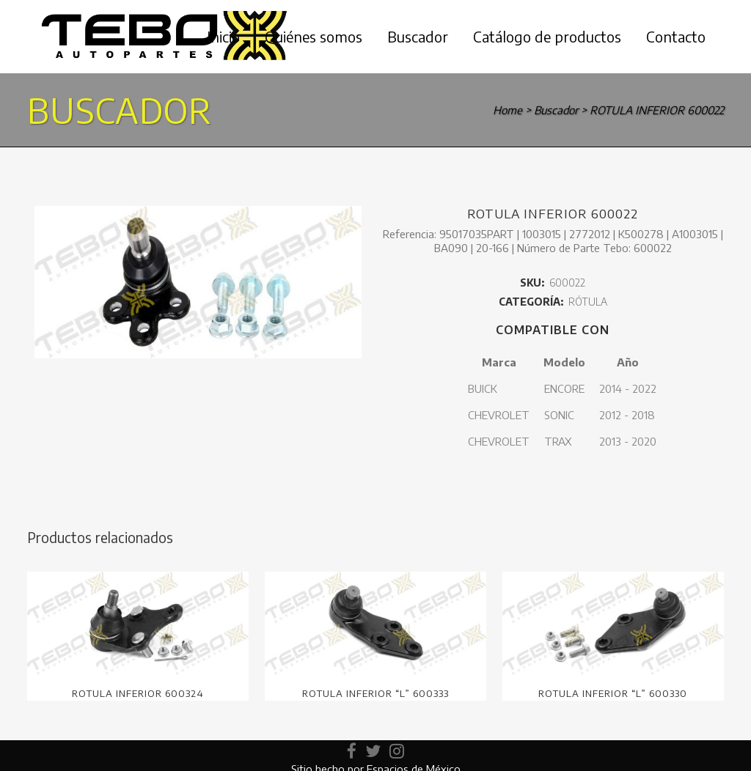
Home (507, 110)
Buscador (556, 110)
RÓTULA (587, 301)
